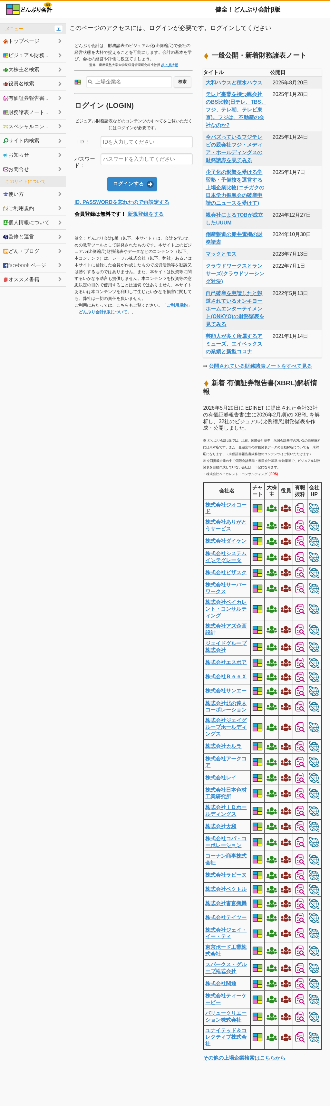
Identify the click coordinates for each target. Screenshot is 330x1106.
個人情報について (26, 222)
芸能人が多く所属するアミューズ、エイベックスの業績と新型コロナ (234, 343)
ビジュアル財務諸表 (29, 55)
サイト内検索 (21, 140)
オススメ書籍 (21, 279)
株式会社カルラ (223, 746)
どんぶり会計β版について (103, 312)
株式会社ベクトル (226, 889)
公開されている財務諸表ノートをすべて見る (260, 366)
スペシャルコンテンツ (31, 126)
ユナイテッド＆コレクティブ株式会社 (226, 1037)
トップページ (21, 40)
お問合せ (16, 169)
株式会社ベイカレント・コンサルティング (226, 608)
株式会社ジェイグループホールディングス (226, 727)
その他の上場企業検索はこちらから (244, 1058)
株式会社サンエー (226, 690)
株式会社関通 (220, 983)
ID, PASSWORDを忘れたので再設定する (121, 202)
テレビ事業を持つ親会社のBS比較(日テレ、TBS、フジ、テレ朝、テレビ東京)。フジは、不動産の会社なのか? (236, 109)
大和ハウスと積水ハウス (234, 82)
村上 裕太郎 (169, 65)
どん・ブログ (21, 250)
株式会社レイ (220, 777)
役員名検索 (18, 83)
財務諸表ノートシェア (31, 112)
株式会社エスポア (226, 662)
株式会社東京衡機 (226, 903)
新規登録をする (146, 214)
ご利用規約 (177, 305)
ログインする (128, 183)
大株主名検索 (21, 69)
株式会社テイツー (226, 917)
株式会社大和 (220, 826)
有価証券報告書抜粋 (29, 97)
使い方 (13, 193)
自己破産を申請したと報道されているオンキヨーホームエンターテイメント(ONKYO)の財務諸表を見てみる (235, 309)
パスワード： (84, 162)
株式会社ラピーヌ (226, 875)
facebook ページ (24, 265)
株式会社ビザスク (226, 572)
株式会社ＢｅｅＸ (226, 676)
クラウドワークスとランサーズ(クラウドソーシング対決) (235, 273)
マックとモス (221, 254)
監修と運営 (18, 236)
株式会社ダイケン (226, 541)
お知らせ (16, 154)
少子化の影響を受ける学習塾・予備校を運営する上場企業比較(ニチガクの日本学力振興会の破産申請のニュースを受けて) (235, 187)
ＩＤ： (82, 141)
